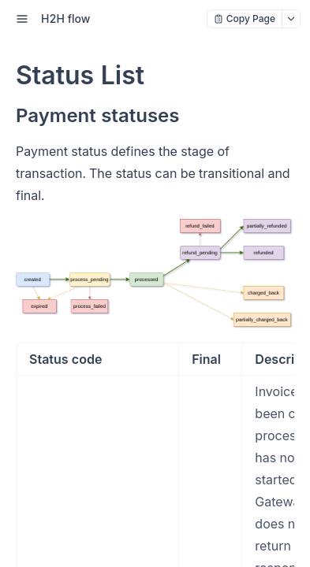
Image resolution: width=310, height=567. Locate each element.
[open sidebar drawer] (22, 19)
